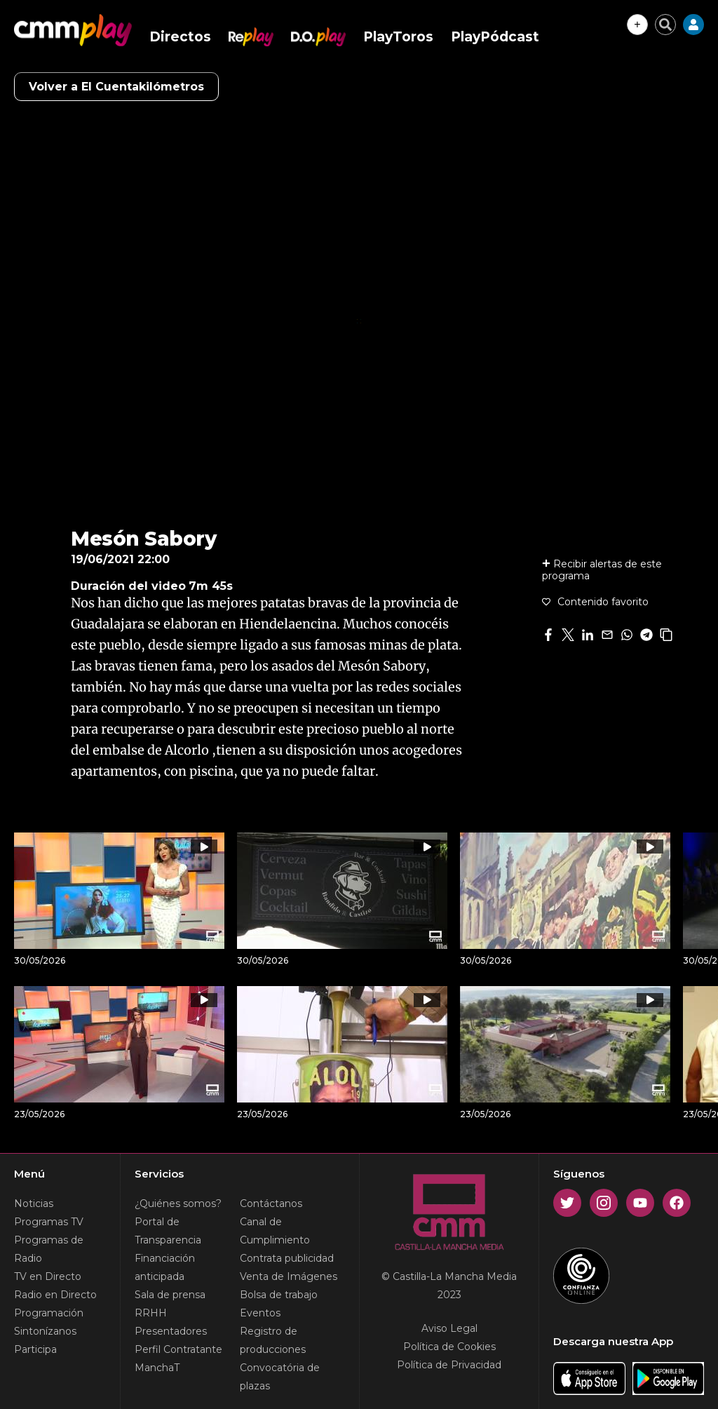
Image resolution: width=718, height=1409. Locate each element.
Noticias (33, 1203)
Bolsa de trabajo (279, 1294)
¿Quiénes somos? (178, 1203)
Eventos (260, 1313)
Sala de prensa (170, 1294)
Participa (35, 1349)
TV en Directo (47, 1276)
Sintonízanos (45, 1331)
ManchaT (157, 1367)
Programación (48, 1313)
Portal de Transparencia (168, 1230)
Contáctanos (271, 1203)
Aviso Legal (449, 1328)
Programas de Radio (48, 1249)
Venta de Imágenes (288, 1276)
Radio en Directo (55, 1294)
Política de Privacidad (449, 1365)
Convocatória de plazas (280, 1376)
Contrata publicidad (287, 1258)
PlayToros (398, 37)
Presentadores (171, 1331)
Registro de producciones (273, 1340)
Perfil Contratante (178, 1349)
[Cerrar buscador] (665, 24)
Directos (180, 37)
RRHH (151, 1313)
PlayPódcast (495, 37)
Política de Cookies (449, 1346)
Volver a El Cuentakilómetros (116, 86)
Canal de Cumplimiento (275, 1230)
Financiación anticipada (165, 1267)
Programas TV (48, 1221)
